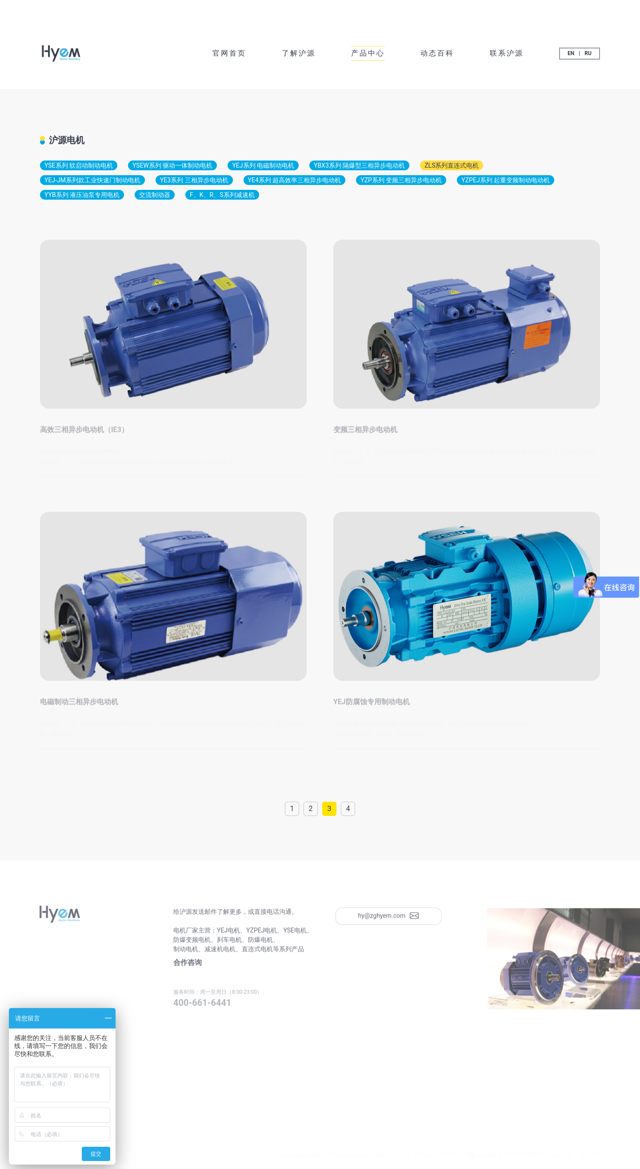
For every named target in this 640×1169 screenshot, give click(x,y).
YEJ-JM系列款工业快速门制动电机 (92, 180)
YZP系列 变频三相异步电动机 (401, 180)
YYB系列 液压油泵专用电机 (82, 194)
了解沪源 (299, 53)
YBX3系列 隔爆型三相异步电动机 (359, 165)
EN (571, 53)
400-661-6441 (202, 1005)
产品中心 (368, 53)
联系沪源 (507, 53)
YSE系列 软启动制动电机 (78, 165)
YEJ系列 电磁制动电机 (263, 165)
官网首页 (229, 53)
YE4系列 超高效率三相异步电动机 (294, 180)
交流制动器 (154, 194)
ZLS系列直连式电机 (451, 165)
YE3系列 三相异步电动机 (194, 180)
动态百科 (437, 53)
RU (588, 53)
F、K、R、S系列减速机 (222, 194)
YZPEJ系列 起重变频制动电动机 (505, 180)
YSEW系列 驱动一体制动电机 (172, 165)
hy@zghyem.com (388, 918)
